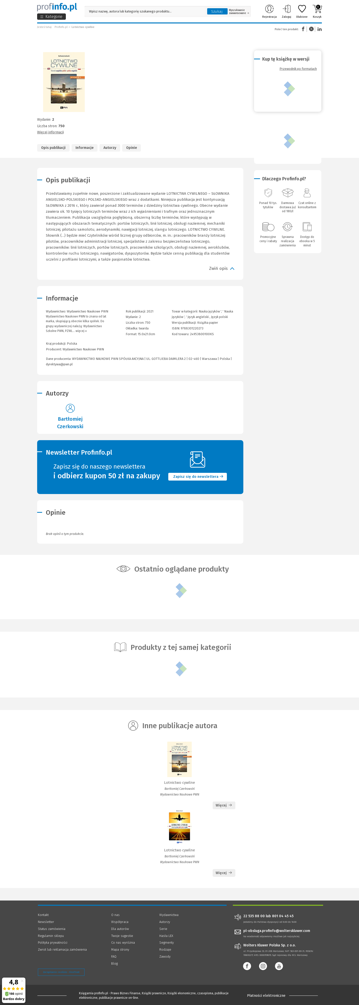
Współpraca (119, 922)
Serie (163, 929)
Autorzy (109, 148)
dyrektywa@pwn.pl (59, 364)
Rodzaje (165, 949)
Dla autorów (120, 929)
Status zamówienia (51, 929)
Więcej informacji (50, 132)
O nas (115, 915)
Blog (114, 963)
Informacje (84, 148)
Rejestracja (269, 11)
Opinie (131, 148)
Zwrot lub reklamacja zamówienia (62, 949)
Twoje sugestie (122, 936)
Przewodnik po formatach (298, 69)
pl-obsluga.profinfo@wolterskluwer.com (276, 931)
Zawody (165, 956)
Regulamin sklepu (51, 936)
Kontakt (43, 915)
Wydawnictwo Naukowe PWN (83, 349)
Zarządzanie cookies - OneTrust (61, 972)
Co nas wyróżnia (123, 942)
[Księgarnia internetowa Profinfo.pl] (57, 7)
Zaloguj (286, 11)
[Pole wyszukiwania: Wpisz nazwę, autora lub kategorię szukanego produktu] (145, 11)
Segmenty (166, 942)
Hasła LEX (166, 936)
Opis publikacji (53, 148)
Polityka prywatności (52, 942)
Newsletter (46, 922)
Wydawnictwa (169, 915)
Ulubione (302, 11)
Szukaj (217, 11)
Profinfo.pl (61, 27)
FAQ (113, 956)
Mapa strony (120, 949)
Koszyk (317, 11)
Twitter (311, 29)
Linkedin (319, 29)
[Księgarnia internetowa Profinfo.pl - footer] (51, 995)
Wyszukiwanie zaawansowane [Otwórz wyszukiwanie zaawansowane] (239, 12)
